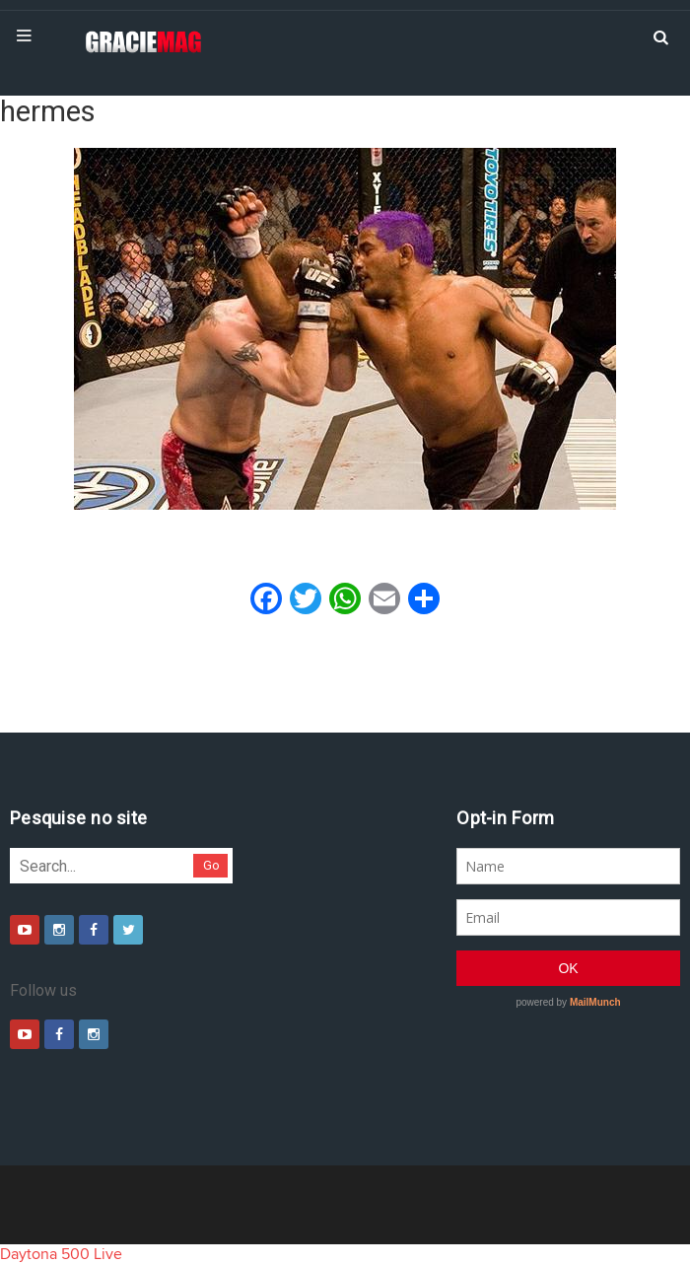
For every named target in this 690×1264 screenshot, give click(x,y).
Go (211, 865)
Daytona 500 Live (61, 1254)
